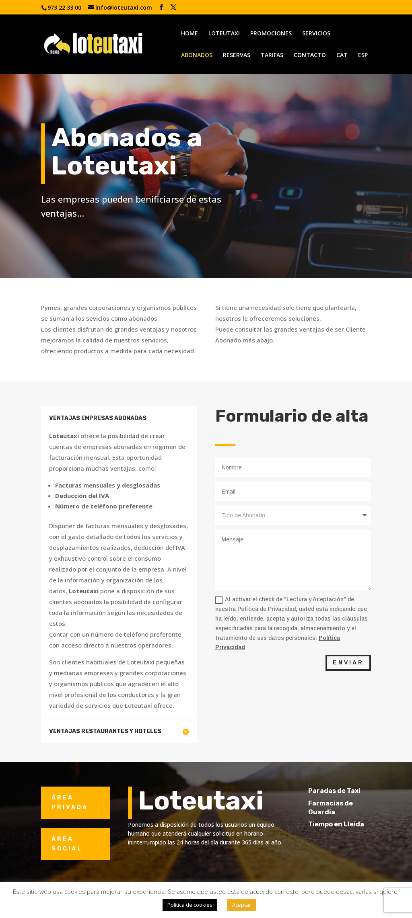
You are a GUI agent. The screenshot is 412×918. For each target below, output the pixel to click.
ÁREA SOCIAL (67, 844)
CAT (342, 55)
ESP (363, 55)
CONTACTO (310, 55)
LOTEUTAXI (224, 34)
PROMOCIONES (271, 34)
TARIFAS (272, 55)
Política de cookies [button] (189, 904)
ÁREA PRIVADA (70, 802)
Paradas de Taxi (345, 791)
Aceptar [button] (241, 904)
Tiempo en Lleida (347, 824)
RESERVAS (236, 55)
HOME (189, 34)
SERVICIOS (316, 34)
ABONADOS (196, 55)
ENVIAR (348, 662)
